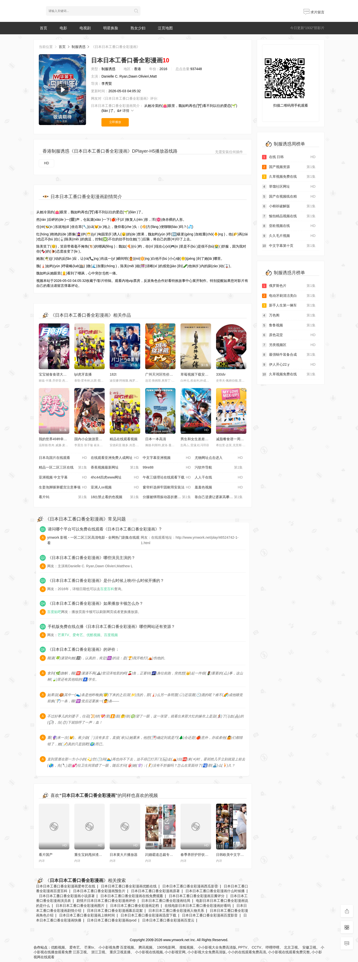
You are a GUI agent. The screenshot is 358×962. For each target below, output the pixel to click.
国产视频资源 (289, 167)
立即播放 (115, 122)
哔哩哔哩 (272, 947)
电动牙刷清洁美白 (289, 295)
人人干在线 (219, 477)
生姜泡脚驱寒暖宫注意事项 (63, 487)
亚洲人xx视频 (115, 487)
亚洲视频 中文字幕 (63, 477)
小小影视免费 (108, 947)
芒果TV (63, 635)
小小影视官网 (175, 952)
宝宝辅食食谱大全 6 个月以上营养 (65, 374)
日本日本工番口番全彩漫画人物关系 (176, 911)
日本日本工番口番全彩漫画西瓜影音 (190, 886)
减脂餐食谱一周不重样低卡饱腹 (240, 439)
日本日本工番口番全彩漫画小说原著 (67, 896)
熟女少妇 (138, 28)
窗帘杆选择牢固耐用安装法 (167, 487)
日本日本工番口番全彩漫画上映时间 (87, 915)
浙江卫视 (98, 952)
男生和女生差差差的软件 (199, 439)
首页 (43, 28)
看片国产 (46, 855)
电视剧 (85, 28)
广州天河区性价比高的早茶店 (167, 374)
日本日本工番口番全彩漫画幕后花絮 (115, 911)
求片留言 (314, 12)
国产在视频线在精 (289, 196)
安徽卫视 (309, 947)
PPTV (242, 947)
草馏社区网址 (289, 186)
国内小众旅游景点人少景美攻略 (98, 439)
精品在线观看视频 (123, 439)
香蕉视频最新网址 (115, 467)
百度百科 (107, 589)
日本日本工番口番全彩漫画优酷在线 (129, 886)
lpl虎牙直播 (83, 374)
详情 (128, 111)
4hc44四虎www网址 (115, 477)
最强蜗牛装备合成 (289, 354)
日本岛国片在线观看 (63, 457)
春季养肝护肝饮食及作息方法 (203, 855)
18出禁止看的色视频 (115, 497)
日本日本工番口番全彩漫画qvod (111, 920)
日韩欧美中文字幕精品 (233, 855)
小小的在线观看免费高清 (247, 952)
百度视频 (111, 635)
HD (46, 163)
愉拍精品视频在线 (289, 216)
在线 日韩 (289, 157)
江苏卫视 (80, 952)
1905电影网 (166, 947)
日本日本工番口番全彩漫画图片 (80, 906)
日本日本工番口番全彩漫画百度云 (168, 920)
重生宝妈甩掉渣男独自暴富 (95, 855)
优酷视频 (93, 635)
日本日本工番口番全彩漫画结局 (165, 901)
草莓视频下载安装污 (196, 374)
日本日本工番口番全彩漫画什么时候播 (215, 891)
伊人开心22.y (289, 364)
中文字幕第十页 (289, 245)
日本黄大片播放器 (123, 855)
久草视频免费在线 (289, 176)
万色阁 (289, 315)
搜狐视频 (186, 947)
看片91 (63, 497)
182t (113, 374)
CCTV (256, 947)
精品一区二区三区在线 (63, 467)
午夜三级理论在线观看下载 (167, 477)
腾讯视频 (145, 947)
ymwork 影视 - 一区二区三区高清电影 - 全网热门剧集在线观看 (93, 540)
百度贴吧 (54, 612)
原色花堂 (289, 335)
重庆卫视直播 (120, 952)
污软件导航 (219, 467)
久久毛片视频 (289, 235)
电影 (63, 28)
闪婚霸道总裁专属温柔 (162, 855)
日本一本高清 (155, 439)
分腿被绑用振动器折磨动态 (167, 497)
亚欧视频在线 (289, 225)
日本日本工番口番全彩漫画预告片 (99, 891)
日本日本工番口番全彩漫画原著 (155, 891)
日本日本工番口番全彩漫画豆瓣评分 (196, 896)
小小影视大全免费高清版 (217, 947)
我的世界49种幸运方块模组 (60, 439)
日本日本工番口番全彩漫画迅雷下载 (148, 915)
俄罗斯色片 (289, 285)
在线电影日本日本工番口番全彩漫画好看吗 (198, 906)
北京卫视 (291, 947)
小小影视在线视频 (149, 952)
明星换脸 (110, 28)
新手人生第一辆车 (289, 305)
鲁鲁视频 (289, 325)
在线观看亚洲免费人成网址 (115, 457)
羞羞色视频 (219, 487)
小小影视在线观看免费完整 (289, 952)
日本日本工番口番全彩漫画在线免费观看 (131, 896)
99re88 (167, 467)
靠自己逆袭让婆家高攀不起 (219, 497)
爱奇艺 (78, 635)
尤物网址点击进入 (219, 457)
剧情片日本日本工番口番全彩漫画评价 (106, 901)
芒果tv (89, 947)
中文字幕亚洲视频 (167, 457)
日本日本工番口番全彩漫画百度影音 (210, 915)
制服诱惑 (79, 47)
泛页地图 (165, 28)
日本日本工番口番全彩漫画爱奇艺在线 (65, 886)
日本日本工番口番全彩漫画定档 (134, 906)
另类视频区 (289, 345)
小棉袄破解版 (289, 206)
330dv (220, 374)
